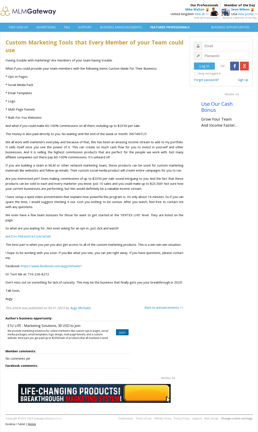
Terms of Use (144, 418)
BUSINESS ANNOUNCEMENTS (121, 27)
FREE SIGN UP (18, 27)
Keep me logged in (210, 73)
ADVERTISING (45, 27)
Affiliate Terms (162, 418)
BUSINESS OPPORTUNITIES (230, 27)
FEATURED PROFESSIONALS (170, 27)
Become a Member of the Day (240, 17)
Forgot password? (206, 80)
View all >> (202, 14)
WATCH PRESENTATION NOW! (28, 236)
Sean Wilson (240, 9)
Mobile (32, 424)
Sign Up (243, 80)
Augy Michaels (80, 308)
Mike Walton (194, 9)
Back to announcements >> (163, 307)
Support (197, 418)
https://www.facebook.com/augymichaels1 (51, 266)
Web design (211, 418)
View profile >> (248, 14)
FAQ (67, 27)
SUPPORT (85, 27)
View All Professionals (206, 17)
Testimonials (125, 418)
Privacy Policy (182, 418)
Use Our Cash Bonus (217, 106)
